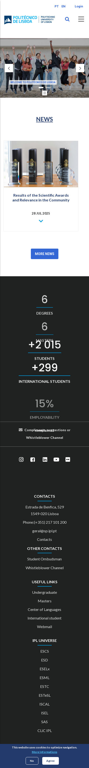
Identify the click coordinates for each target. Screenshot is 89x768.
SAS (44, 721)
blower (44, 437)
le (37, 437)
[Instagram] (21, 459)
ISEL (44, 713)
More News (44, 254)
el (61, 437)
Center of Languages (44, 609)
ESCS (44, 651)
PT (57, 6)
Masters (45, 601)
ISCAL (44, 704)
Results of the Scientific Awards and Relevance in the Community (41, 197)
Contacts (44, 539)
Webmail (44, 626)
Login (79, 6)
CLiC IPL (44, 730)
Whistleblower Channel (45, 567)
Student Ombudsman (44, 559)
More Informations (44, 752)
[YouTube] (56, 459)
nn (58, 437)
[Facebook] (32, 459)
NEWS (44, 119)
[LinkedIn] (45, 459)
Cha (53, 437)
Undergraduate (44, 592)
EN (63, 6)
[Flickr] (68, 459)
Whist (31, 437)
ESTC (44, 686)
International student (44, 618)
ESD (44, 660)
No (32, 761)
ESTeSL (45, 695)
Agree (50, 761)
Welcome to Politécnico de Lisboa (33, 82)
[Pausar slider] (44, 93)
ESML (44, 677)
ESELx (45, 668)
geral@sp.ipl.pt (44, 530)
